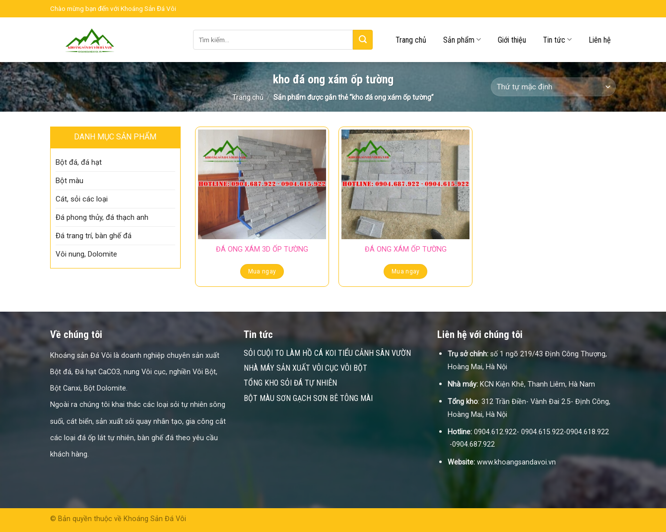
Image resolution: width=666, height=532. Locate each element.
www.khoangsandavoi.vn (516, 462)
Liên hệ (600, 40)
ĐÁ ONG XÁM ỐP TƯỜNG (406, 249)
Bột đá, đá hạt (79, 162)
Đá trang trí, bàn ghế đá (94, 235)
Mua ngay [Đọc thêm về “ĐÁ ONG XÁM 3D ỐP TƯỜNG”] (262, 271)
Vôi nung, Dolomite (86, 254)
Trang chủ (411, 40)
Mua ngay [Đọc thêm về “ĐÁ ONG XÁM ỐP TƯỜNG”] (406, 271)
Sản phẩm (462, 39)
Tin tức (557, 39)
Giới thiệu (512, 40)
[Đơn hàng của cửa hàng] (553, 87)
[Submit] (363, 40)
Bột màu (69, 180)
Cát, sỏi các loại (82, 199)
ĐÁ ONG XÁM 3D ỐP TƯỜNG (262, 249)
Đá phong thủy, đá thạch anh (102, 217)
